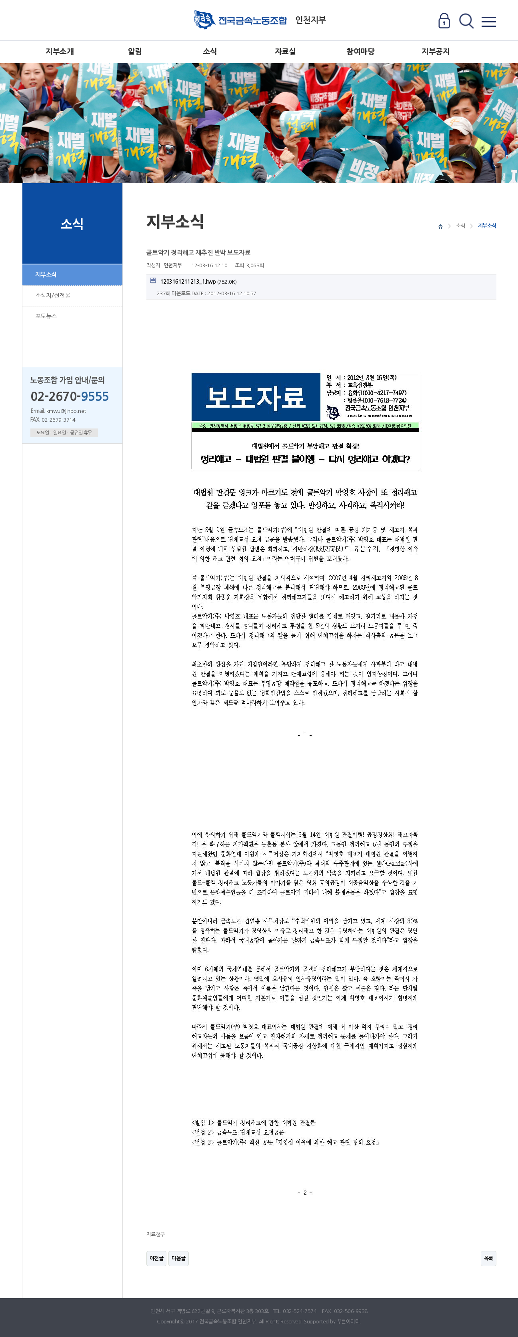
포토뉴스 (46, 316)
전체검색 (466, 21)
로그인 (444, 21)
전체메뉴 (488, 21)
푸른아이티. (349, 1321)
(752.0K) (193, 281)
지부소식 (46, 275)
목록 (488, 1258)
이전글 (157, 1258)
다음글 (179, 1258)
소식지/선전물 (52, 295)
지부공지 (436, 52)
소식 (210, 52)
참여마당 (360, 52)
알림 (135, 52)
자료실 (285, 52)
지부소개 (60, 52)
